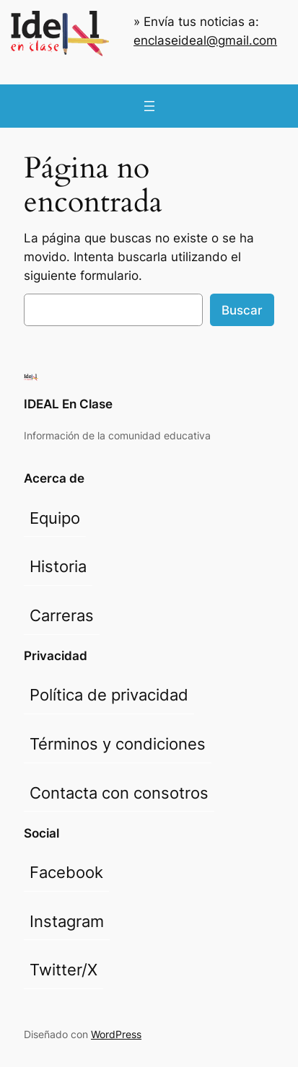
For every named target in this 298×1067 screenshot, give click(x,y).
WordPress (116, 1034)
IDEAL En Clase (68, 404)
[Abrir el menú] (149, 106)
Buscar (242, 310)
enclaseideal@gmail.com (205, 40)
